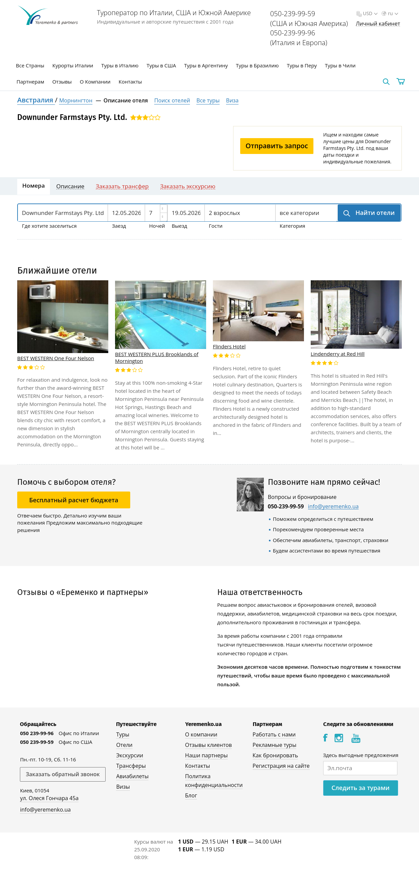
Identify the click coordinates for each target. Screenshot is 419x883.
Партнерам (30, 81)
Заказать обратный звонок (63, 774)
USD (370, 13)
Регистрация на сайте (281, 765)
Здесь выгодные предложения (360, 755)
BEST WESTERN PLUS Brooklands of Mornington (156, 357)
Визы (123, 786)
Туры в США (161, 65)
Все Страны (30, 65)
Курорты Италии (72, 65)
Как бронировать (275, 755)
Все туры (208, 100)
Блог (191, 795)
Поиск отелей (172, 100)
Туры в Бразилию (257, 65)
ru (392, 13)
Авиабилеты (132, 776)
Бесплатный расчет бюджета (73, 500)
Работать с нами (274, 734)
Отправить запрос (277, 145)
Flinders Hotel (229, 346)
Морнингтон (75, 100)
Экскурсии (129, 755)
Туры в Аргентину (206, 65)
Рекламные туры (275, 745)
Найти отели (374, 213)
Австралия (36, 99)
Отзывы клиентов (208, 745)
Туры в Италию (119, 65)
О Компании (95, 81)
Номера (33, 185)
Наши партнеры (206, 755)
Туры (122, 734)
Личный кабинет (378, 24)
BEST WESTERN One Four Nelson (55, 358)
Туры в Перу (302, 65)
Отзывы (62, 81)
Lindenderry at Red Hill (338, 353)
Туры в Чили (340, 65)
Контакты (130, 81)
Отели (124, 745)
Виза (232, 100)
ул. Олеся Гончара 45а (49, 798)
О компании (201, 734)
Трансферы (131, 765)
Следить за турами (361, 788)
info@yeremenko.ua (333, 506)
